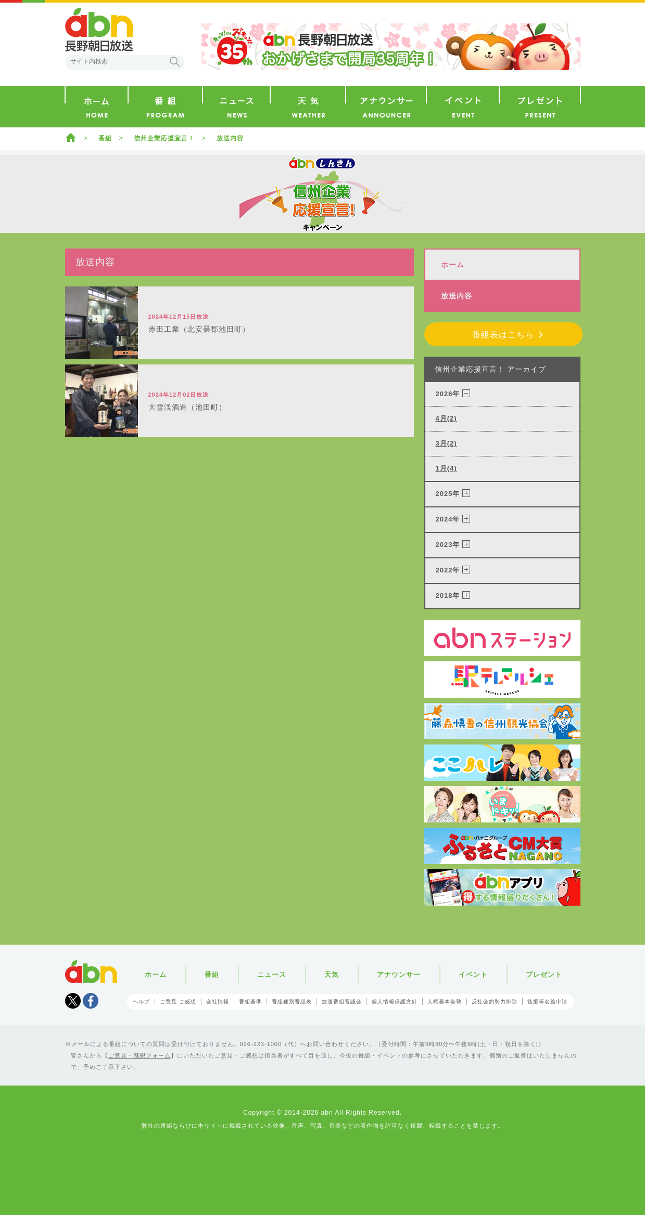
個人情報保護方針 (395, 1001)
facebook (90, 1001)
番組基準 (250, 1001)
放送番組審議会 (342, 1001)
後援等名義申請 (547, 1001)
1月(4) (446, 468)
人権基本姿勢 (444, 1001)
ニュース (271, 974)
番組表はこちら (503, 334)
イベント (473, 974)
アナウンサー (399, 974)
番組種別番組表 (292, 1001)
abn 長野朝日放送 (99, 29)
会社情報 (217, 1001)
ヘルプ (141, 1001)
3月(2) (446, 443)
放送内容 (230, 138)
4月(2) (446, 418)
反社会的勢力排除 (494, 1001)
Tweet (73, 1001)
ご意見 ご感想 (178, 1001)
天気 (331, 974)
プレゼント (544, 974)
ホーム (71, 137)
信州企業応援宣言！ (164, 138)
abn (91, 971)
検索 (175, 62)
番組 (105, 138)
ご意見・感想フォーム (139, 1055)
